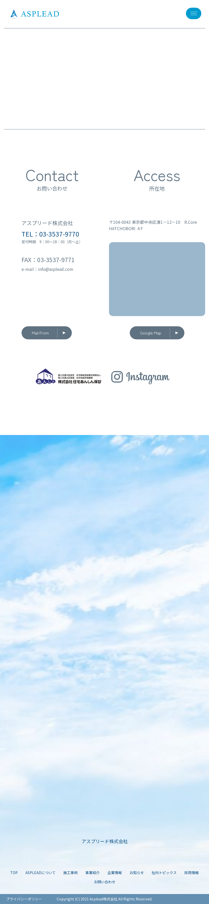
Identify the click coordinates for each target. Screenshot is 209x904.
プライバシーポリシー (24, 898)
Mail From (40, 333)
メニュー (191, 13)
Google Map (150, 333)
